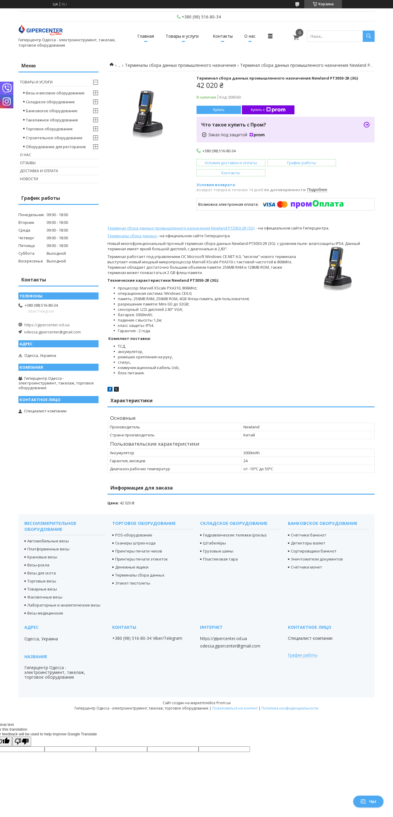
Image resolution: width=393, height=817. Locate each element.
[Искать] (369, 36)
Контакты (224, 36)
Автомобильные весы (48, 530)
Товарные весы (42, 579)
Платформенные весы (48, 539)
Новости (29, 178)
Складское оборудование (50, 101)
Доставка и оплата (39, 170)
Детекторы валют (308, 533)
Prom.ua (223, 692)
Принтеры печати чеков (138, 541)
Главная (141, 36)
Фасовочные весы (44, 587)
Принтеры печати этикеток (141, 549)
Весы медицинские (45, 603)
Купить (218, 110)
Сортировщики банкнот (314, 541)
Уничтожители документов (317, 549)
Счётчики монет (306, 557)
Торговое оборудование (49, 129)
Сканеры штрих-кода (135, 533)
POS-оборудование (133, 525)
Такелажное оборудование (52, 120)
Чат (368, 801)
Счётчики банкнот (308, 525)
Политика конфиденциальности (290, 698)
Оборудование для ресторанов (56, 146)
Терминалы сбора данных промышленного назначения (180, 65)
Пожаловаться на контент (235, 698)
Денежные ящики (131, 557)
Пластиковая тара (220, 549)
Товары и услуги (180, 36)
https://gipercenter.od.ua (46, 324)
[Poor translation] (21, 731)
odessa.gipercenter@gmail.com (52, 332)
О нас (254, 36)
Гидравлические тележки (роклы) (234, 525)
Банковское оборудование (51, 110)
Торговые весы (41, 571)
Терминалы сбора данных (132, 225)
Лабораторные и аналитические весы (63, 595)
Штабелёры (214, 533)
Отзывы (28, 162)
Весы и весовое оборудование (55, 93)
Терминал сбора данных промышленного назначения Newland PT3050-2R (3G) (180, 218)
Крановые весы (42, 547)
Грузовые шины (218, 541)
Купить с (268, 110)
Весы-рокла (38, 555)
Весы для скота (41, 563)
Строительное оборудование (54, 137)
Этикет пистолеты (132, 573)
